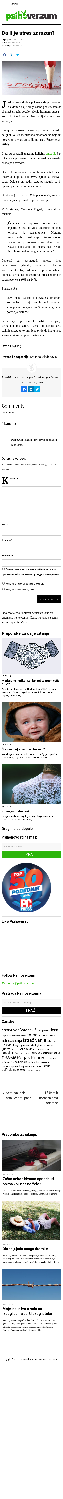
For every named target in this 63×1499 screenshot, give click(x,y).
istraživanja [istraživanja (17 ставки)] (12, 1040)
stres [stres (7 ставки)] (22, 1070)
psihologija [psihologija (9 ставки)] (21, 1062)
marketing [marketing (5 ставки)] (14, 1049)
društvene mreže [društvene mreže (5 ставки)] (19, 1036)
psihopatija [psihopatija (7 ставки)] (33, 1062)
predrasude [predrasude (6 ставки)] (50, 1058)
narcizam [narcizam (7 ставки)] (45, 1049)
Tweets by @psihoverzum (18, 983)
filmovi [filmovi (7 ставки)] (45, 1035)
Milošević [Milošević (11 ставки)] (26, 1049)
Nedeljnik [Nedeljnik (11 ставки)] (8, 1053)
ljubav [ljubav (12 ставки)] (6, 1049)
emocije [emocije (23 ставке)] (34, 1034)
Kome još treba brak (16, 811)
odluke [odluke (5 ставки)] (28, 1053)
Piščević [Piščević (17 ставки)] (9, 1058)
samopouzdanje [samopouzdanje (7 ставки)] (33, 1066)
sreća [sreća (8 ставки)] (16, 1069)
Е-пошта (7, 540)
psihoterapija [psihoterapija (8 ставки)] (9, 1066)
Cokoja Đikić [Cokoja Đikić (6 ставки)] (43, 1030)
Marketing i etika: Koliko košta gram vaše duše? (30, 682)
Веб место (7, 555)
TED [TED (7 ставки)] (28, 1070)
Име (5, 524)
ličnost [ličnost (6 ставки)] (50, 1045)
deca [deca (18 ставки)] (54, 1029)
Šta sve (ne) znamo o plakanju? (23, 749)
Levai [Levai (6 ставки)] (44, 1045)
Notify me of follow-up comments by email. (25, 584)
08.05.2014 (8, 1244)
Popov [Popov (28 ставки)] (37, 1057)
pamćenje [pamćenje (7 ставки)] (37, 1053)
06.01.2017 (8, 1304)
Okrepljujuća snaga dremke (25, 1249)
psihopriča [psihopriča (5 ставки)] (44, 1062)
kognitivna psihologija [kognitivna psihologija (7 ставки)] (30, 1045)
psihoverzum (14, 43)
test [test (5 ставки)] (32, 1070)
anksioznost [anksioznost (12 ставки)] (10, 1030)
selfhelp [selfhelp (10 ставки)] (7, 1069)
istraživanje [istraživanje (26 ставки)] (34, 1040)
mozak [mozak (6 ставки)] (36, 1049)
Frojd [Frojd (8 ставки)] (52, 1035)
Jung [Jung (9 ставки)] (15, 1045)
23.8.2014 (17, 40)
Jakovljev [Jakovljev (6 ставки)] (51, 1041)
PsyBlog (15, 346)
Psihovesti (17, 46)
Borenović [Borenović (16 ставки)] (27, 1030)
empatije (51, 153)
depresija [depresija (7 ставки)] (6, 1035)
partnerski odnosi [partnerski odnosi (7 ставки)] (51, 1053)
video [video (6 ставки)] (37, 1070)
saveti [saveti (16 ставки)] (47, 1066)
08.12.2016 (8, 1175)
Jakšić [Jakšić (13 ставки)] (7, 1045)
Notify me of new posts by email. (20, 590)
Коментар (14, 478)
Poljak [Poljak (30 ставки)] (23, 1057)
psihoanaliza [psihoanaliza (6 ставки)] (8, 1062)
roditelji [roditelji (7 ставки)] (20, 1066)
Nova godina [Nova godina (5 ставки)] (20, 1053)
